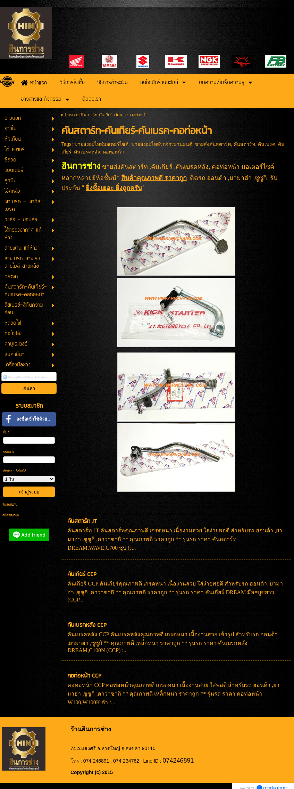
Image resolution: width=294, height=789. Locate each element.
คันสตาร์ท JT (82, 521)
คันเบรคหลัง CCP (87, 625)
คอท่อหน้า (113, 152)
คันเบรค (266, 144)
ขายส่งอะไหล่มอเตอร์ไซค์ (101, 144)
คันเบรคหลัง (87, 152)
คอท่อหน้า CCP (84, 676)
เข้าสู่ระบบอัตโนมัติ (14, 471)
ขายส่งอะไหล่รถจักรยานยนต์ (161, 144)
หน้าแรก (68, 115)
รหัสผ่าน (8, 452)
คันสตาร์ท (244, 144)
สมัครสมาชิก (10, 515)
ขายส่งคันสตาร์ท (213, 144)
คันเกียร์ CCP (81, 574)
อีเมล (6, 432)
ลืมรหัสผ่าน (9, 504)
